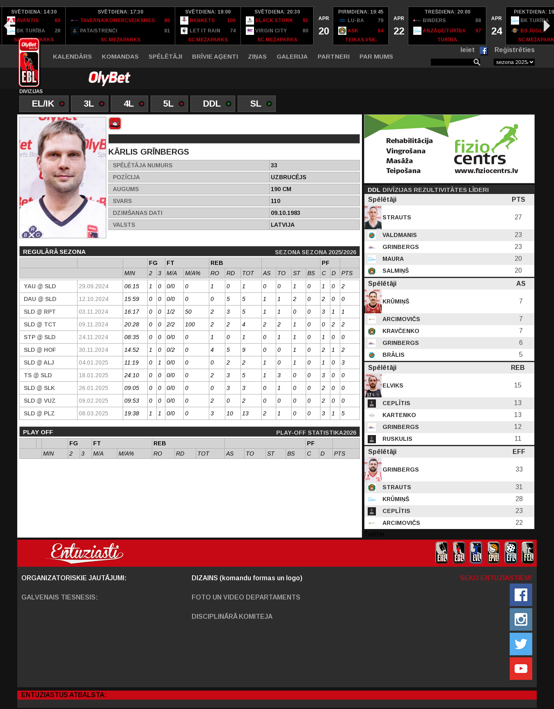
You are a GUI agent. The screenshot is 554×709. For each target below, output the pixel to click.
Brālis (393, 354)
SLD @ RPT (40, 311)
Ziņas (257, 56)
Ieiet (467, 49)
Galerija (292, 56)
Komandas (120, 56)
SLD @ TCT (40, 324)
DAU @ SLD (40, 299)
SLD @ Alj (39, 362)
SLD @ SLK (39, 388)
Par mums (376, 56)
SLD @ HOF (40, 350)
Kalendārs (72, 56)
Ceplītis (395, 403)
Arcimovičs (400, 319)
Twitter (374, 534)
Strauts (396, 217)
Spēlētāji (165, 56)
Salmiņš (395, 270)
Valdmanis (399, 235)
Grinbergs (400, 247)
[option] (34, 26)
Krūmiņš (395, 301)
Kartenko (398, 415)
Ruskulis (396, 438)
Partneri (334, 56)
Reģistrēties (514, 49)
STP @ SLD (39, 337)
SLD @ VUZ (40, 400)
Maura (392, 258)
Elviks (392, 385)
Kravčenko (400, 331)
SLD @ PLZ (39, 413)
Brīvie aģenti (215, 56)
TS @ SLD (38, 375)
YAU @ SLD (40, 286)
